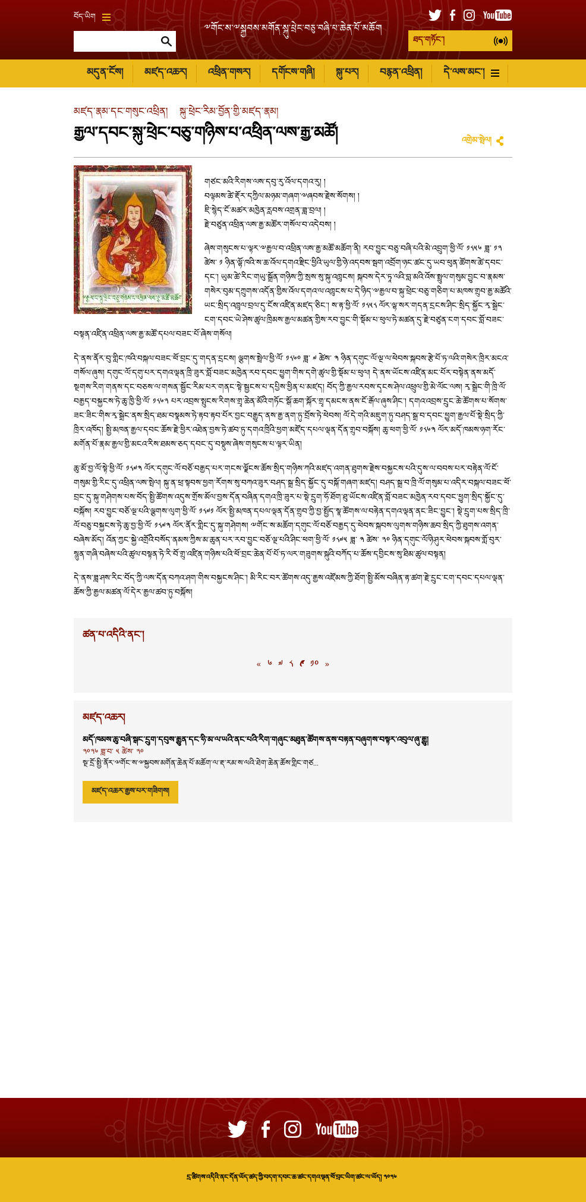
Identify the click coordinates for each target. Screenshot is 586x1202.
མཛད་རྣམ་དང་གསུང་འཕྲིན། (121, 112)
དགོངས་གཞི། (293, 72)
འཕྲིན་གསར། (229, 72)
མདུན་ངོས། (105, 72)
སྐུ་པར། (347, 72)
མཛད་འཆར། (165, 72)
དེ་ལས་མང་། (471, 72)
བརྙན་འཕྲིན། (401, 72)
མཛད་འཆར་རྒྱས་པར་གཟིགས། (130, 791)
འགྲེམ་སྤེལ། (477, 141)
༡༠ (314, 664)
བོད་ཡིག (92, 17)
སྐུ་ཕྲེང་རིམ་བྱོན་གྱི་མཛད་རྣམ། (228, 112)
